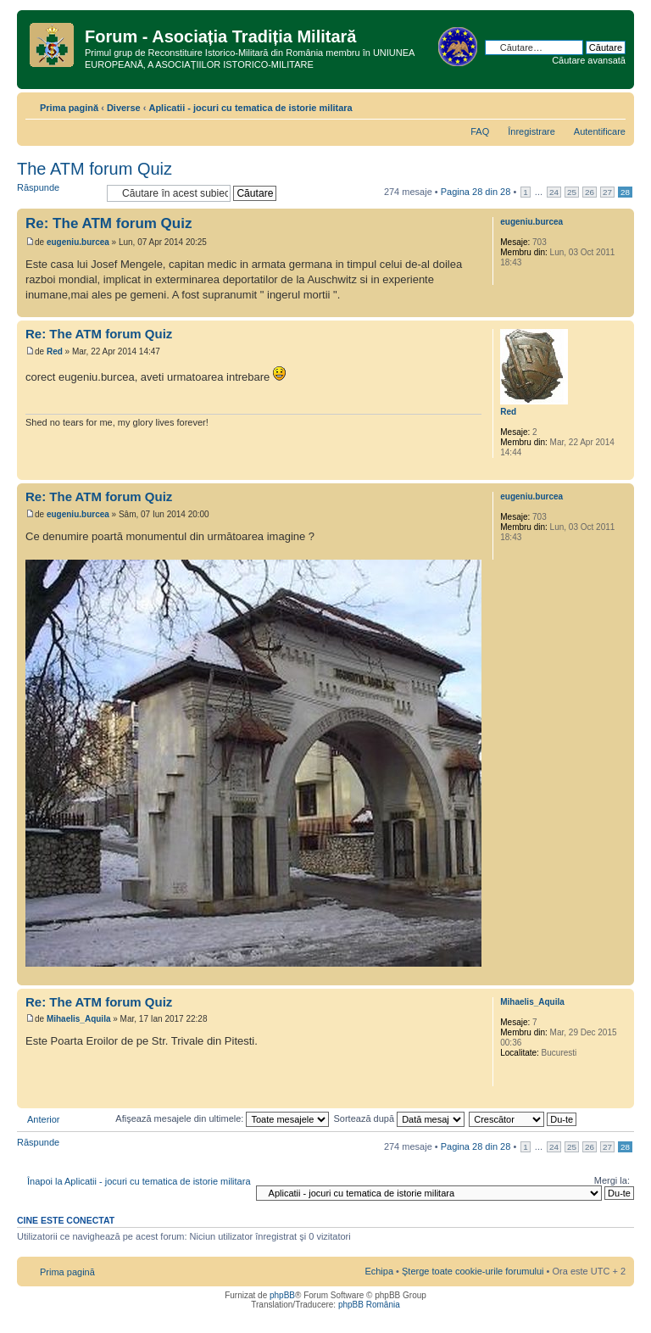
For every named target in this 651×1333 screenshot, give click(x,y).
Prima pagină (69, 108)
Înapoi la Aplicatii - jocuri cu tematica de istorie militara (139, 1181)
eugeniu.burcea (78, 242)
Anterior (43, 1119)
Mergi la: (612, 1180)
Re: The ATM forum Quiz (108, 223)
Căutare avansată (589, 60)
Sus (621, 308)
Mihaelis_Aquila (79, 1018)
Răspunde (57, 193)
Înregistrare (531, 131)
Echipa (378, 1271)
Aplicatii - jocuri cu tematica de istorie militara (250, 108)
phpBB (282, 1295)
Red (55, 351)
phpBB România (369, 1304)
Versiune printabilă (587, 104)
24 (554, 192)
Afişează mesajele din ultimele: (222, 1118)
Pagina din (476, 192)
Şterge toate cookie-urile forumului (473, 1271)
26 (589, 192)
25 (571, 192)
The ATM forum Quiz (94, 168)
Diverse (124, 108)
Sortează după (399, 1118)
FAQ (479, 131)
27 (607, 192)
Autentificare (600, 131)
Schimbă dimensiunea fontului (613, 104)
